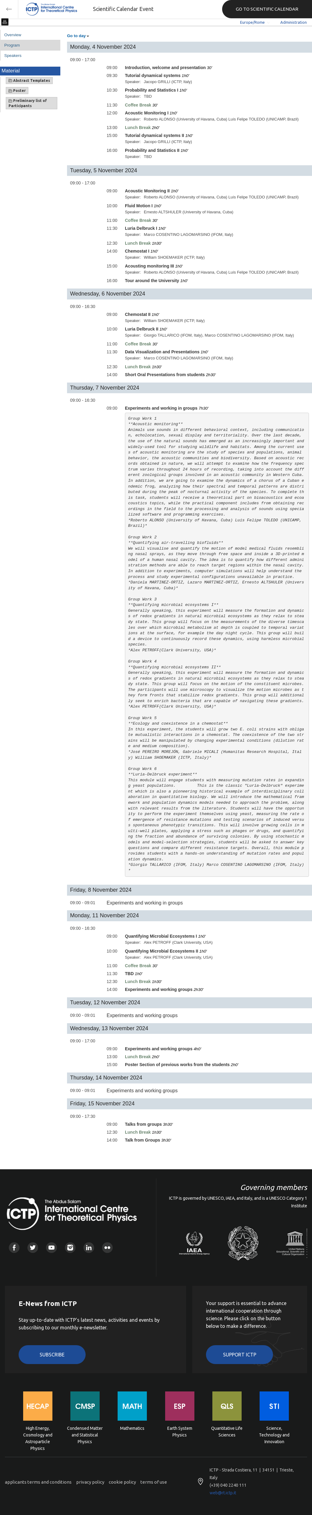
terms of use (153, 1482)
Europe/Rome (252, 22)
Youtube (51, 1247)
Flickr (107, 1247)
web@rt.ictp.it (223, 1492)
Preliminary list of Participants (28, 103)
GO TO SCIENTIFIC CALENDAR (267, 9)
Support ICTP (239, 1354)
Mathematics (132, 1428)
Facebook (14, 1247)
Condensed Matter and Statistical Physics (85, 1434)
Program (12, 45)
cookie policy (122, 1482)
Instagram (70, 1247)
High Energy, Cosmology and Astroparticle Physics (37, 1434)
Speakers (12, 55)
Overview (12, 35)
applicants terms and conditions (38, 1482)
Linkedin (88, 1247)
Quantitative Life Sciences (227, 1431)
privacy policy (90, 1482)
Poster (17, 91)
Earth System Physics (179, 1431)
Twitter (32, 1247)
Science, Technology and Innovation (274, 1434)
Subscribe (52, 1354)
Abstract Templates (29, 81)
